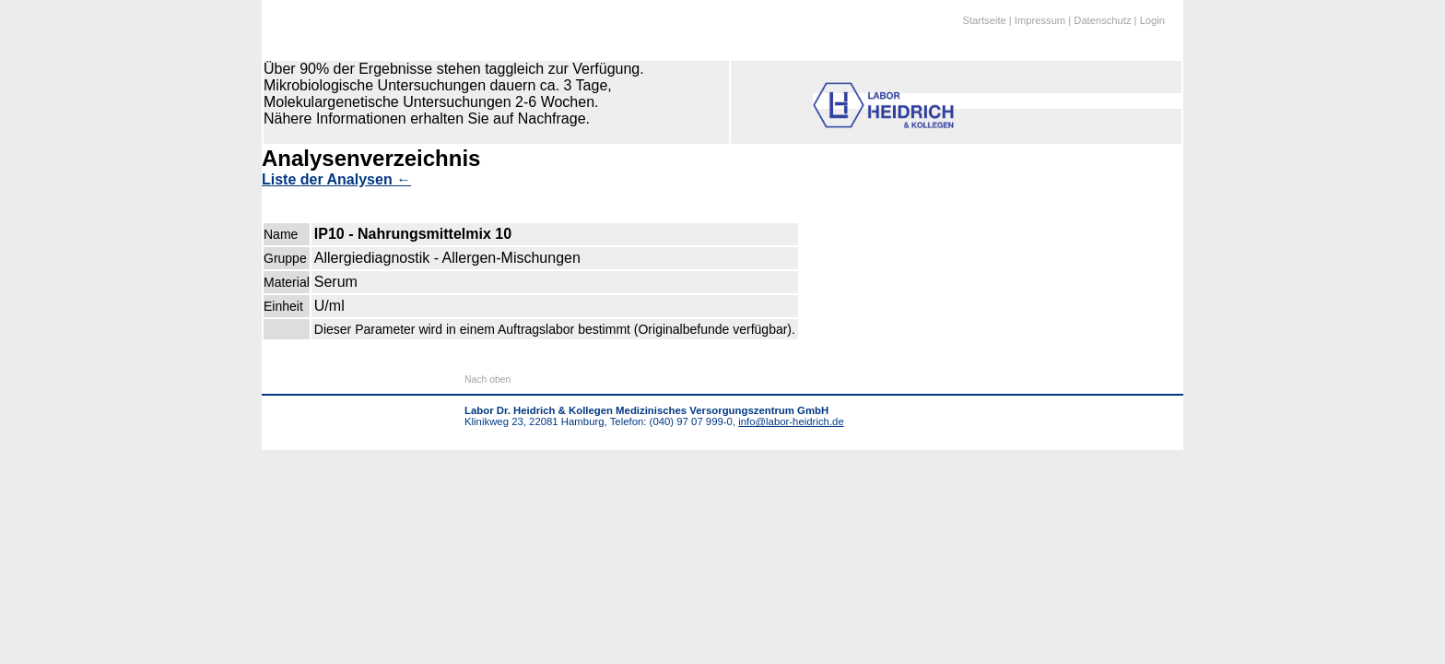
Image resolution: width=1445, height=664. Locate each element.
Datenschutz (1102, 20)
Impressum (1040, 20)
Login (1152, 20)
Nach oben (487, 379)
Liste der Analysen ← (336, 179)
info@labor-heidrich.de (790, 421)
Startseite (983, 20)
